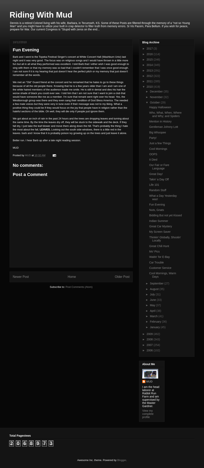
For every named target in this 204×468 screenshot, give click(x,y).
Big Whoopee (157, 132)
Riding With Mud (41, 14)
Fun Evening (157, 204)
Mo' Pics (154, 251)
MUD (149, 381)
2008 (150, 339)
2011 (150, 81)
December (156, 91)
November (156, 97)
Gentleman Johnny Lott (163, 126)
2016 (150, 54)
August (154, 289)
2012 (150, 76)
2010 (150, 86)
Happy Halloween (160, 107)
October (155, 102)
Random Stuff (157, 190)
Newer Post (21, 276)
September (157, 283)
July (153, 294)
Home (72, 276)
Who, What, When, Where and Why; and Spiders (165, 114)
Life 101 (154, 184)
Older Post (122, 276)
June (153, 299)
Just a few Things (160, 143)
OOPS (153, 154)
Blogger (121, 460)
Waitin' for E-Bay (159, 256)
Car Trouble (156, 262)
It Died (153, 159)
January (155, 327)
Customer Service (160, 267)
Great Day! (156, 174)
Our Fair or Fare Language (159, 166)
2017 (150, 48)
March (154, 316)
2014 (150, 65)
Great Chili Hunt (159, 246)
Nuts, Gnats (156, 210)
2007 (150, 345)
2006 (150, 350)
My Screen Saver (160, 231)
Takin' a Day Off (159, 179)
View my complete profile (148, 414)
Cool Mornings (158, 148)
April (153, 310)
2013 (150, 70)
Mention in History (160, 121)
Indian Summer (158, 221)
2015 (150, 59)
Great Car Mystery (160, 226)
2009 (150, 334)
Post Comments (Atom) (79, 286)
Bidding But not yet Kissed (165, 215)
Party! (153, 137)
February (156, 321)
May (153, 305)
